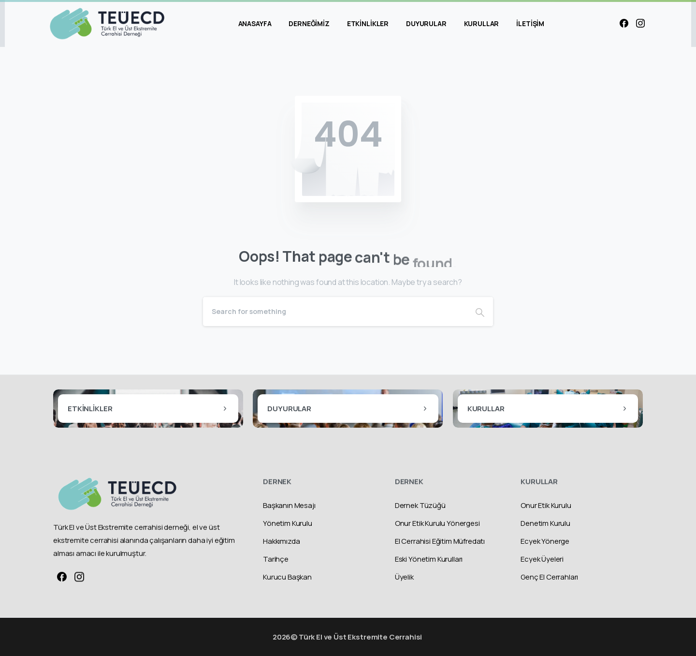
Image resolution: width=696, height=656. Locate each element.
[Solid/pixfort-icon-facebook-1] (62, 580)
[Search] (335, 311)
